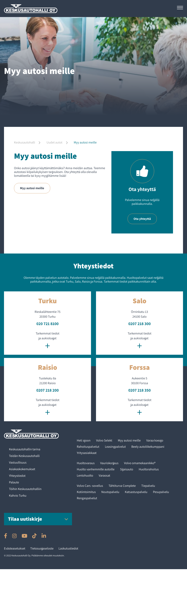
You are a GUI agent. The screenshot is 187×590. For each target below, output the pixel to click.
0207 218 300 (139, 323)
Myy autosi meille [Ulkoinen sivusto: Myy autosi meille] (32, 188)
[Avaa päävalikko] (180, 7)
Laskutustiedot (68, 548)
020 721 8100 (47, 323)
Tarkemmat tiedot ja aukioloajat (47, 341)
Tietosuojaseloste (41, 548)
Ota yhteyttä (142, 219)
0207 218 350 (139, 390)
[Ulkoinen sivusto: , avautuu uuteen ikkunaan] (5, 535)
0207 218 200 (47, 390)
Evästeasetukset (14, 548)
